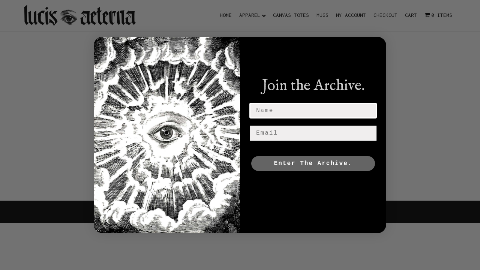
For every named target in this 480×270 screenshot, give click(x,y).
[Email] (313, 133)
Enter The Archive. (313, 163)
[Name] (313, 110)
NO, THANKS (313, 186)
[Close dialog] (378, 45)
